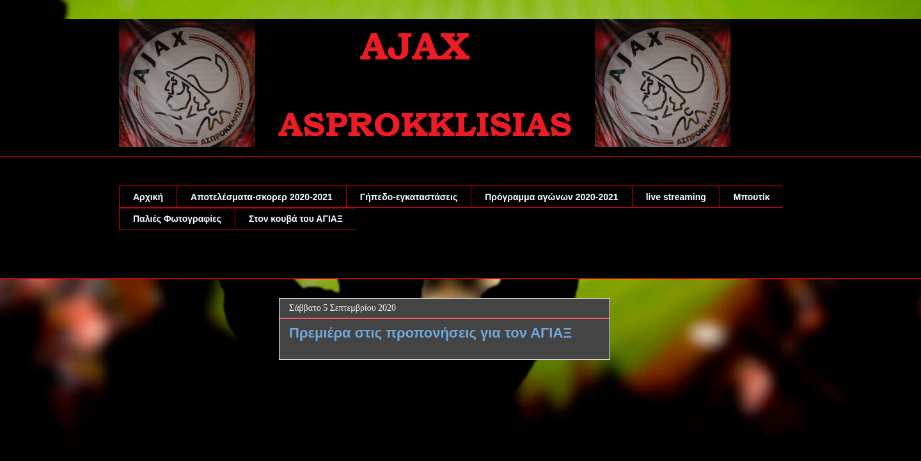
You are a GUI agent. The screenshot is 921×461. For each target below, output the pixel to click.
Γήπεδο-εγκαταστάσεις (408, 197)
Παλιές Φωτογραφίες (177, 219)
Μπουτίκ (752, 197)
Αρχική (148, 197)
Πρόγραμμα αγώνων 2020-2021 (551, 197)
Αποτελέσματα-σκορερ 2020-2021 (262, 197)
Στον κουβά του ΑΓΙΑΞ (296, 219)
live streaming (676, 197)
